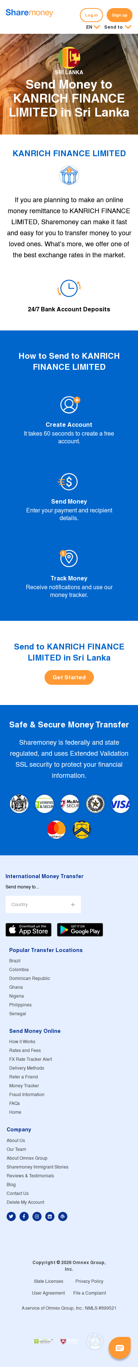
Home (15, 1112)
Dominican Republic (29, 979)
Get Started (69, 677)
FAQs (14, 1104)
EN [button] (89, 27)
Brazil (15, 961)
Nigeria (16, 996)
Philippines (20, 1005)
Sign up (119, 15)
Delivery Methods (26, 1068)
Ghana (16, 987)
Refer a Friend (23, 1077)
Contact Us (18, 1194)
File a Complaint (89, 1293)
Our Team (16, 1149)
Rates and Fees (25, 1051)
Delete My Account (25, 1202)
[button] (117, 27)
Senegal (17, 1014)
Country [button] (19, 905)
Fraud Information (27, 1095)
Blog (11, 1185)
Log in (91, 15)
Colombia (19, 970)
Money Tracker (24, 1086)
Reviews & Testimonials (30, 1176)
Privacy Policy (89, 1281)
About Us (16, 1141)
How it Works (22, 1042)
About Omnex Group (27, 1158)
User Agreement (48, 1293)
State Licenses (48, 1281)
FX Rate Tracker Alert (30, 1059)
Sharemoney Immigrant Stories (37, 1167)
